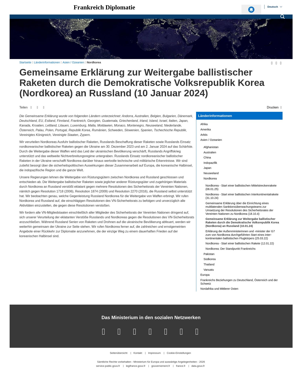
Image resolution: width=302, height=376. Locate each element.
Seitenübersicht (119, 353)
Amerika (205, 129)
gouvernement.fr (160, 366)
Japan (207, 167)
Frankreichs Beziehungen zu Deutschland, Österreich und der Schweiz (239, 282)
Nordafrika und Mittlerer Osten (219, 288)
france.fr (180, 366)
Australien (210, 152)
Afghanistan (211, 147)
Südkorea (210, 259)
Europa (204, 274)
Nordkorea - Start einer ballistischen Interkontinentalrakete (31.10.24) (242, 196)
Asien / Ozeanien (211, 139)
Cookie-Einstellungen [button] (179, 353)
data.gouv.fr (198, 366)
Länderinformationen (215, 116)
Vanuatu (209, 269)
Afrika (204, 124)
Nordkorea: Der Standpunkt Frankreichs (230, 248)
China (207, 157)
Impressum (154, 353)
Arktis (203, 134)
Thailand (209, 264)
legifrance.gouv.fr (135, 366)
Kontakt (137, 353)
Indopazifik (210, 162)
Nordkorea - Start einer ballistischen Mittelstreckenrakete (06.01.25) (241, 187)
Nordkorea (210, 178)
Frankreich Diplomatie (104, 7)
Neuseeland (211, 173)
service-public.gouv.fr (108, 366)
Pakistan (209, 254)
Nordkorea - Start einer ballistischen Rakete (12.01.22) (240, 243)
